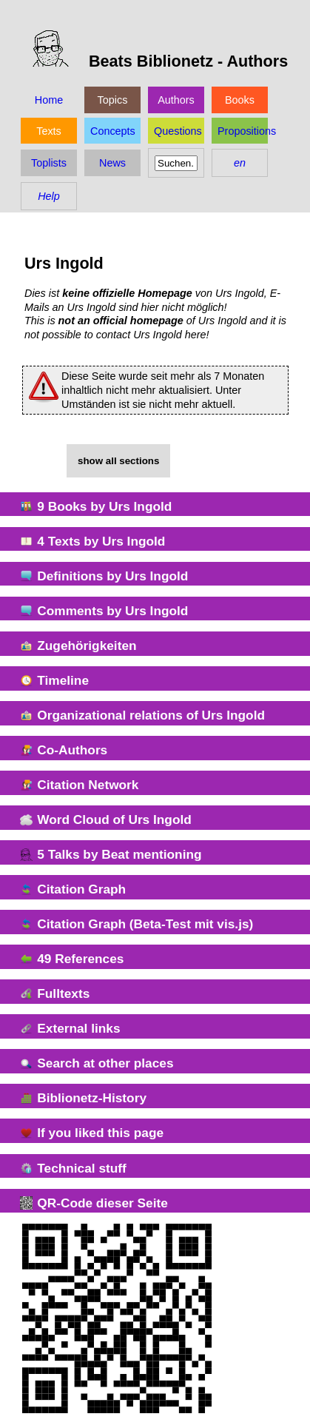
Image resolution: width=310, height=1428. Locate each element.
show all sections (118, 460)
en (240, 163)
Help (49, 196)
